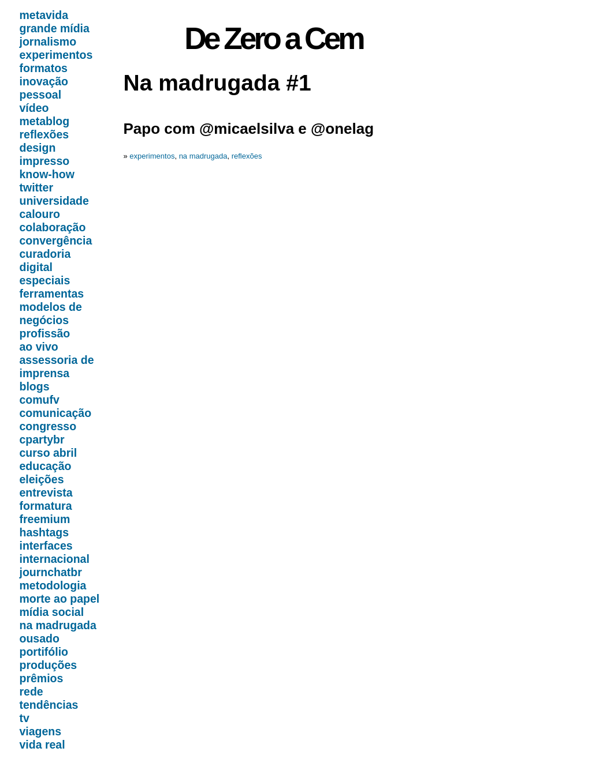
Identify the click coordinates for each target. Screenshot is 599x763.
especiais (45, 280)
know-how (47, 174)
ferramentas (52, 293)
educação (46, 466)
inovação (44, 81)
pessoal (41, 94)
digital (36, 267)
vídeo (34, 108)
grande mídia (55, 28)
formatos (44, 68)
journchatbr (51, 572)
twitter (37, 187)
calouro (40, 214)
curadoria (45, 253)
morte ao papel (60, 598)
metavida (44, 15)
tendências (49, 704)
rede (31, 691)
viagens (41, 731)
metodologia (53, 585)
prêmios (42, 678)
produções (48, 665)
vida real (42, 744)
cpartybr (42, 439)
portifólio (44, 651)
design (38, 147)
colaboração (53, 227)
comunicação (56, 413)
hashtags (44, 532)
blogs (35, 386)
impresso (45, 161)
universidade (54, 200)
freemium (45, 519)
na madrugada (58, 625)
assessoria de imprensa (57, 366)
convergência (56, 240)
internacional (55, 558)
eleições (42, 479)
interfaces (46, 545)
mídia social (52, 612)
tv (24, 718)
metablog (45, 121)
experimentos (56, 54)
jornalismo (48, 41)
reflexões (44, 134)
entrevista (46, 492)
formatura (46, 505)
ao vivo (39, 346)
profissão (45, 333)
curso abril (48, 452)
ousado (39, 638)
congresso (48, 426)
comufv (39, 399)
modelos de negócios (51, 313)
